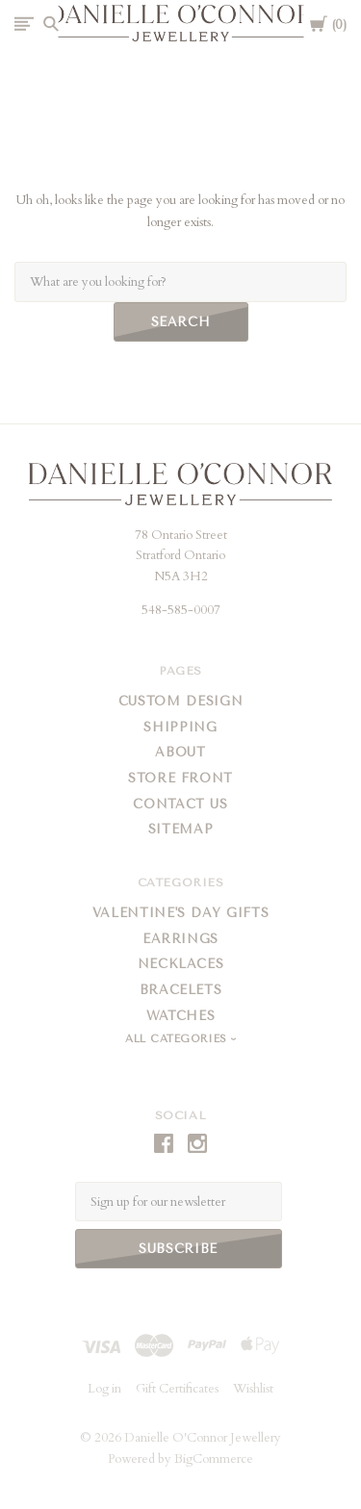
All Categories (178, 1039)
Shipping (180, 727)
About (180, 752)
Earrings (180, 939)
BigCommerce (213, 1459)
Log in (104, 1388)
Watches (181, 1016)
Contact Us (180, 804)
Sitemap (181, 829)
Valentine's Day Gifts (181, 913)
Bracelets (181, 990)
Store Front (180, 778)
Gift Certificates (177, 1388)
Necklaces (181, 964)
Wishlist (253, 1388)
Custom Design (180, 701)
